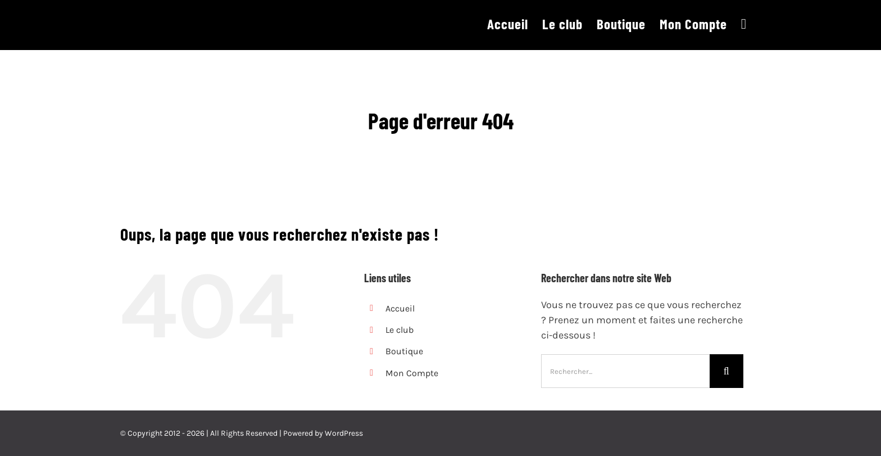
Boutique (404, 351)
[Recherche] (726, 371)
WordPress (344, 433)
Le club (399, 329)
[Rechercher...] (625, 371)
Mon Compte (411, 373)
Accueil (400, 308)
